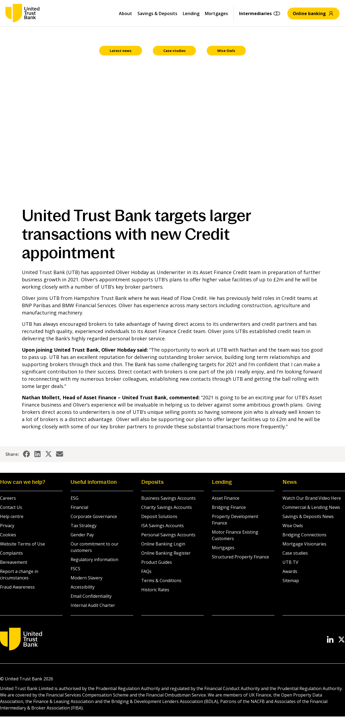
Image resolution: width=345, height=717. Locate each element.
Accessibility (83, 587)
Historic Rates (155, 590)
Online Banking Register (166, 554)
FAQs (146, 572)
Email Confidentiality (91, 597)
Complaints (11, 554)
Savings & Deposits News (308, 517)
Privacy (7, 526)
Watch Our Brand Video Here (311, 499)
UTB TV (290, 563)
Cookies (8, 535)
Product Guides (156, 563)
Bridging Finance (229, 508)
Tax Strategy (83, 526)
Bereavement (13, 563)
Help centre (11, 517)
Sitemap (290, 581)
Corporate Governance (94, 517)
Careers (8, 499)
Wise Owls (292, 526)
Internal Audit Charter (93, 606)
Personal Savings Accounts (168, 535)
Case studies (295, 554)
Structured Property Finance (240, 557)
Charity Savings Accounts (166, 508)
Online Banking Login (163, 544)
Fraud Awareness (17, 587)
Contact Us (11, 508)
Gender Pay (82, 535)
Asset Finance (225, 499)
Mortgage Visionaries (304, 544)
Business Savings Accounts (168, 499)
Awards (289, 572)
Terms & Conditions (161, 581)
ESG (74, 499)
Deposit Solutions (159, 517)
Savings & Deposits (157, 13)
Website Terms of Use (22, 544)
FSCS (75, 569)
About (125, 13)
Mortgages (216, 13)
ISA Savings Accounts (162, 526)
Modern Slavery (86, 578)
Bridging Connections (304, 535)
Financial (79, 508)
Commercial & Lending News (311, 508)
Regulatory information (94, 560)
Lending (191, 13)
